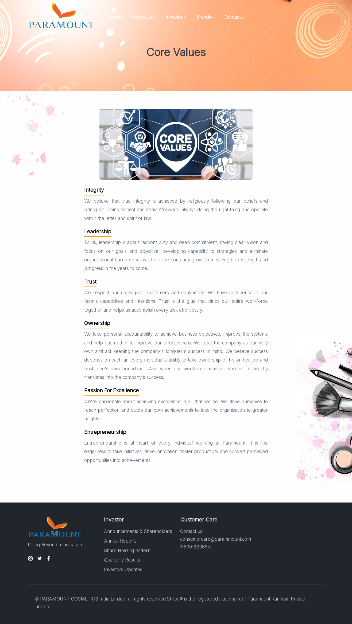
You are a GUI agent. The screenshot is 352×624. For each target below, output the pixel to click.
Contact (233, 17)
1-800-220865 (195, 547)
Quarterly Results (122, 560)
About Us (142, 17)
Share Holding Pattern (127, 550)
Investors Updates (123, 569)
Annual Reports (120, 541)
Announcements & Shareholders (138, 531)
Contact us (191, 531)
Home (115, 17)
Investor (174, 17)
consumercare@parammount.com (215, 539)
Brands (203, 17)
